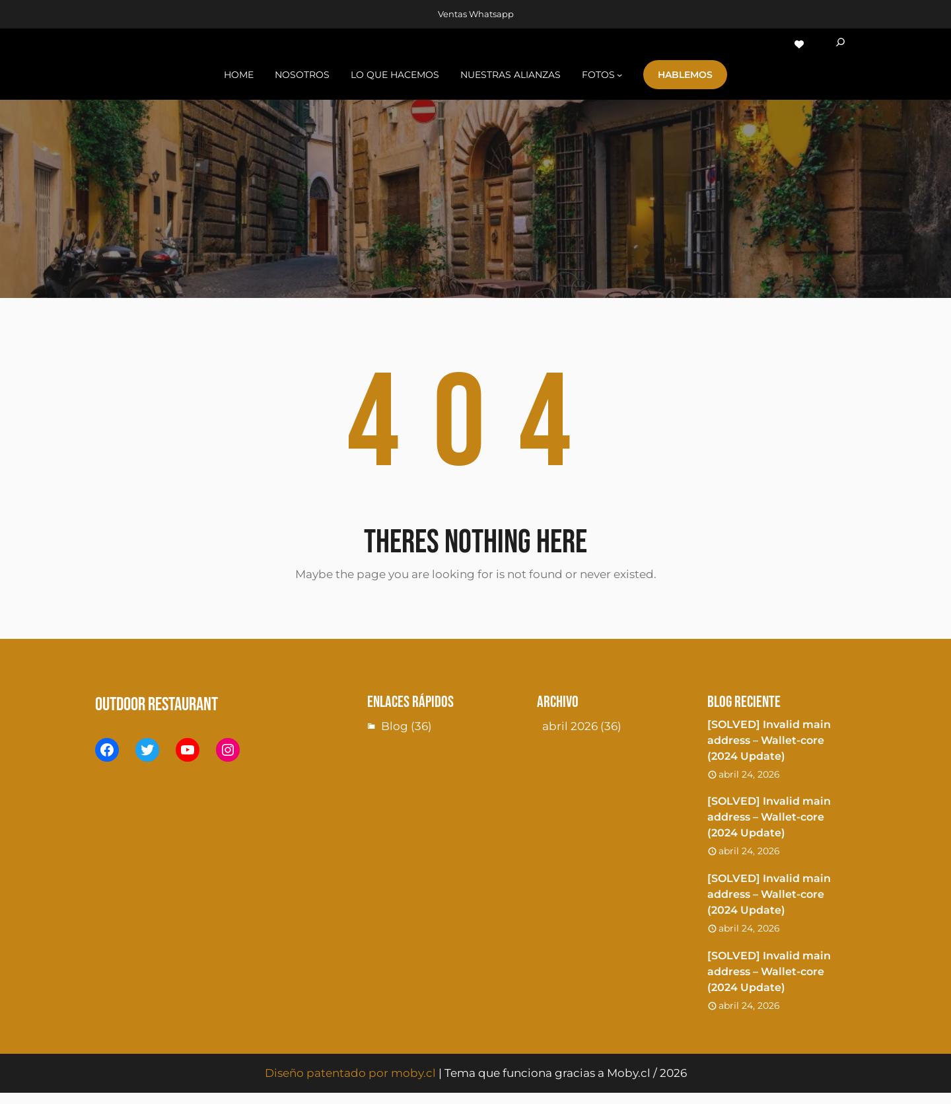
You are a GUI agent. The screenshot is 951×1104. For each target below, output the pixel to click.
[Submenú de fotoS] (619, 74)
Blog (394, 726)
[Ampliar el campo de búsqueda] (840, 44)
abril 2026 (570, 726)
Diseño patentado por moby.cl (350, 1073)
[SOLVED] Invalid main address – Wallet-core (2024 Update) (769, 740)
